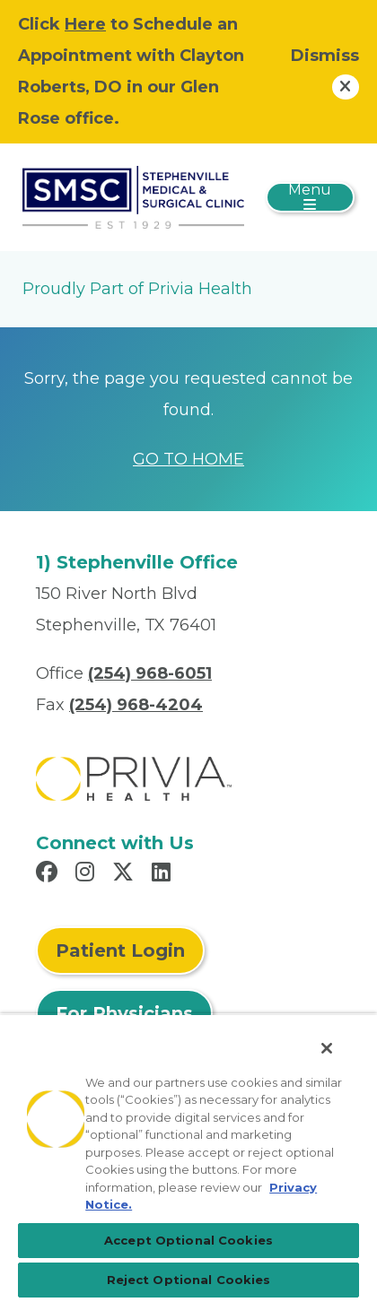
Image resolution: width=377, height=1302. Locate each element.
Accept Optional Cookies (188, 1240)
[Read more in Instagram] (87, 874)
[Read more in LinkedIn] (164, 874)
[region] (188, 1157)
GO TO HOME (188, 459)
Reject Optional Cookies (189, 1279)
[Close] (326, 1048)
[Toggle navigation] (310, 197)
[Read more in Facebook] (49, 874)
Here (85, 24)
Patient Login (120, 950)
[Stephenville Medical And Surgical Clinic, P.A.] (133, 196)
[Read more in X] (125, 874)
